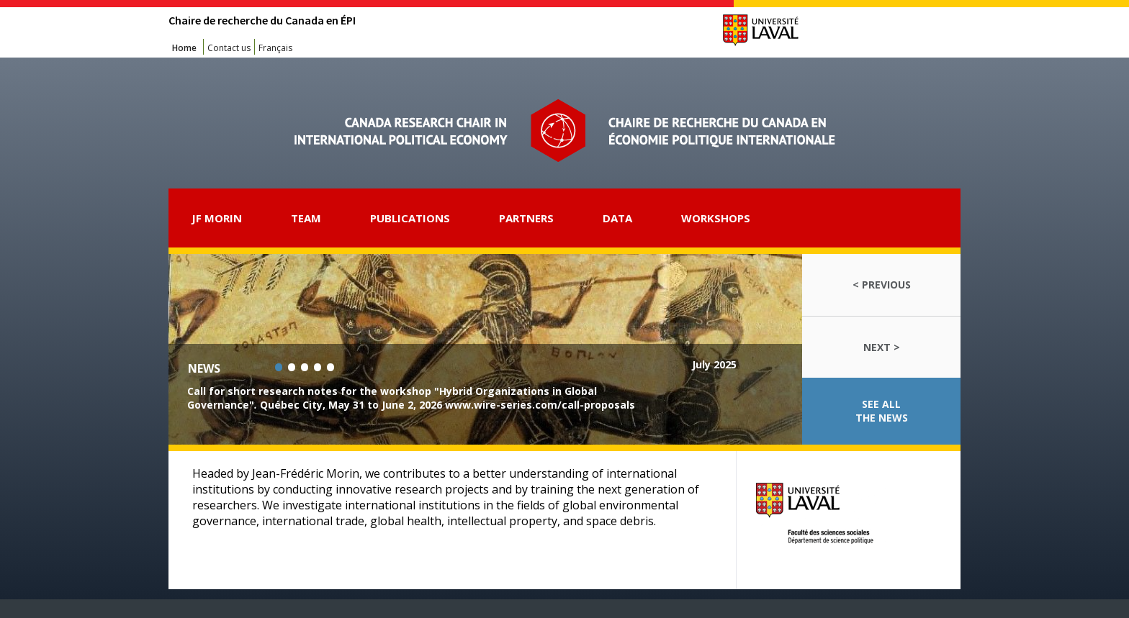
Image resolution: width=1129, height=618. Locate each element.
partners (526, 218)
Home (184, 48)
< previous (882, 284)
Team (306, 218)
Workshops (715, 218)
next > (881, 347)
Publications (410, 218)
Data (617, 218)
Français (275, 48)
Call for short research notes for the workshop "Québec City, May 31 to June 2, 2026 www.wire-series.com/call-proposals (411, 398)
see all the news (881, 410)
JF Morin (217, 218)
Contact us (229, 48)
